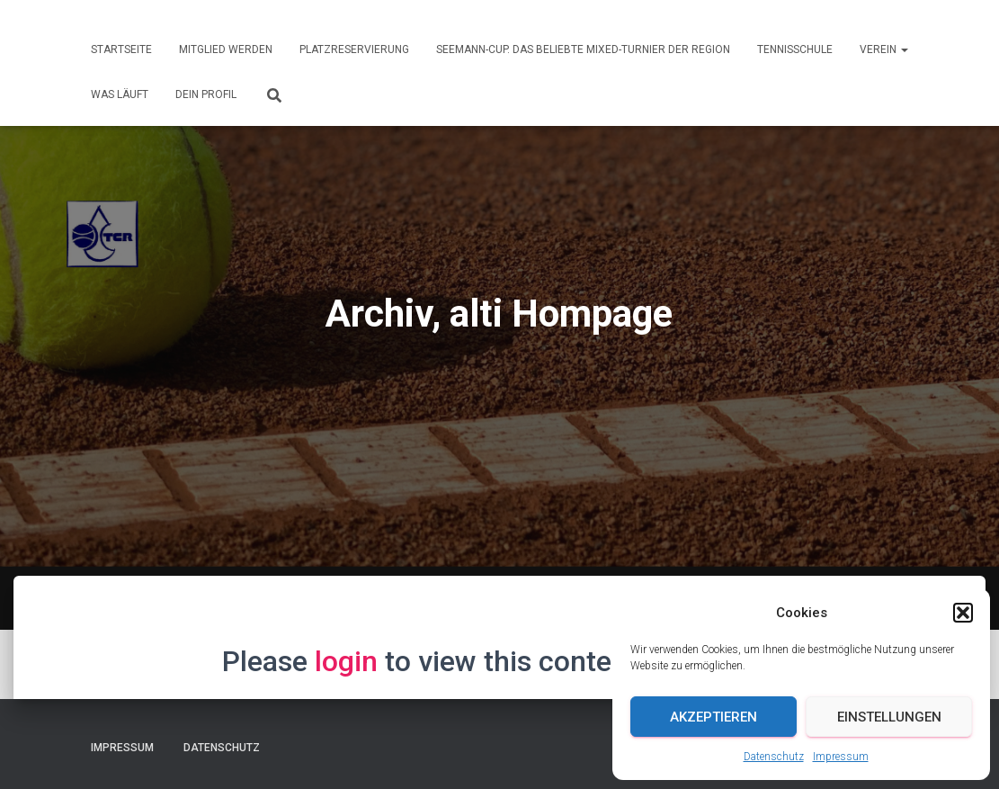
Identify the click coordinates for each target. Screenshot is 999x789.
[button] (963, 613)
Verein (884, 49)
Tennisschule (795, 49)
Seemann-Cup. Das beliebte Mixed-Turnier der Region (583, 49)
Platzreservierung (354, 49)
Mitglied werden (225, 49)
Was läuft (119, 94)
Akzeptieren (713, 717)
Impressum (841, 756)
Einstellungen (889, 717)
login (346, 661)
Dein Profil (205, 94)
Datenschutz (774, 756)
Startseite (121, 49)
